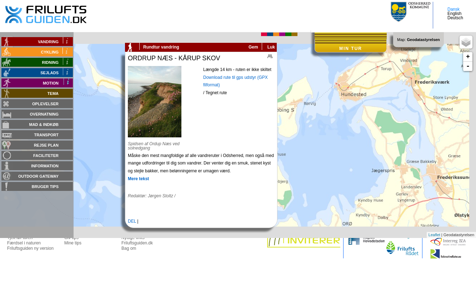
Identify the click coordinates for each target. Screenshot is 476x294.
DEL (132, 221)
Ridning (50, 62)
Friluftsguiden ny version (30, 248)
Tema (53, 93)
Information (45, 166)
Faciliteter (46, 155)
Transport (46, 135)
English (454, 13)
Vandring (48, 42)
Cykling (50, 52)
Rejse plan (46, 145)
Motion (51, 83)
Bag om (128, 248)
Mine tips (72, 242)
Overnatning (44, 114)
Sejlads (49, 73)
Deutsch (455, 17)
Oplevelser (45, 104)
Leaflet (434, 235)
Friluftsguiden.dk (137, 242)
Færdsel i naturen (24, 242)
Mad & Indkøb (44, 124)
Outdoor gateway (38, 176)
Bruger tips (45, 186)
